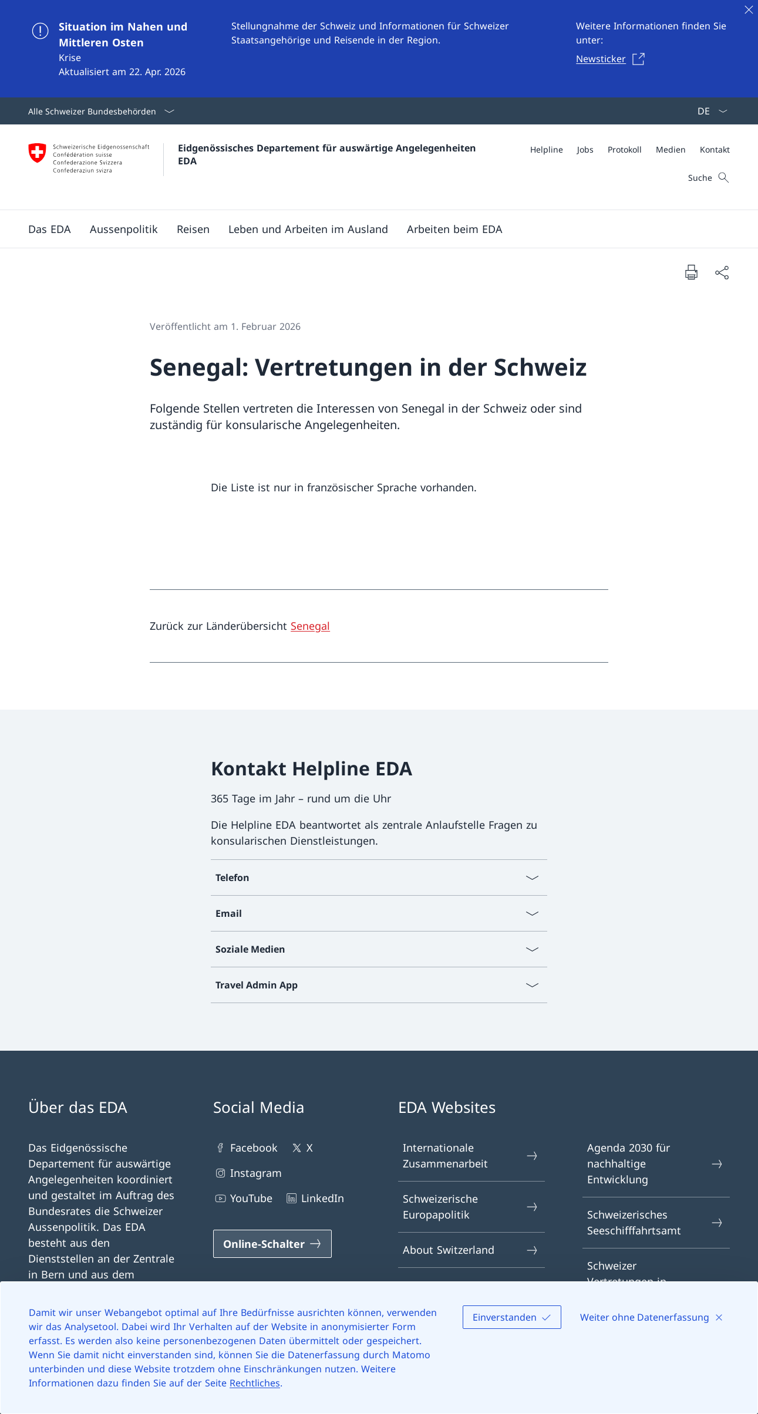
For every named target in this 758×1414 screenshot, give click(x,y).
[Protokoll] (625, 149)
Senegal (310, 626)
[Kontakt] (715, 149)
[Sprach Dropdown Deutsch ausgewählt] (709, 110)
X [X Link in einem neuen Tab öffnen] (301, 1147)
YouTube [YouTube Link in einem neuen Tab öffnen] (242, 1198)
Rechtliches (255, 1382)
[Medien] (671, 149)
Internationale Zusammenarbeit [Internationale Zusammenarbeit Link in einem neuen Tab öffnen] (471, 1155)
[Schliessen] (748, 9)
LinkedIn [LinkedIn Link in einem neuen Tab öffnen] (314, 1198)
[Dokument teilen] (721, 272)
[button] (49, 229)
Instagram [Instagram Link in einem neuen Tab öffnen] (247, 1173)
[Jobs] (585, 149)
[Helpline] (546, 149)
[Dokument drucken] (691, 272)
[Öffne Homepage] (253, 167)
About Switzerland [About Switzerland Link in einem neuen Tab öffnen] (471, 1250)
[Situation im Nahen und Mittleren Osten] (379, 48)
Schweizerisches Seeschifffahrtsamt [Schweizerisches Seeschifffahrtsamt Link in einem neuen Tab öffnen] (655, 1222)
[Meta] (630, 149)
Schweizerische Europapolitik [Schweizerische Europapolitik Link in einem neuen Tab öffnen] (471, 1206)
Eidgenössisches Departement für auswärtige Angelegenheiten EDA (328, 154)
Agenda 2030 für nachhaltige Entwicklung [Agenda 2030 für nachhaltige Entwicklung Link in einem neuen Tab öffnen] (655, 1163)
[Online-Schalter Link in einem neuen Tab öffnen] (272, 1244)
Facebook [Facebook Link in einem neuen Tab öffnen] (245, 1147)
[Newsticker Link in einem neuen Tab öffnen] (613, 58)
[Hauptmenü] (369, 229)
